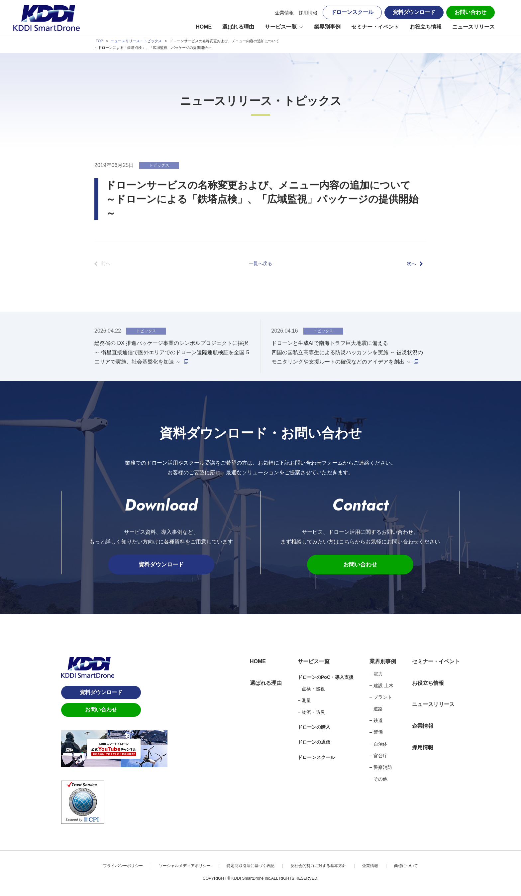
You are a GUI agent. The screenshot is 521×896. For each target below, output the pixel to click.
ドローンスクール (352, 12)
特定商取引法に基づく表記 (250, 866)
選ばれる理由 (238, 27)
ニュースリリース (473, 27)
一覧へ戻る (260, 263)
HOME (204, 27)
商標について (406, 866)
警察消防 (382, 767)
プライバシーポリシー (123, 866)
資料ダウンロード (414, 12)
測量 (306, 700)
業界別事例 (327, 27)
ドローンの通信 (314, 742)
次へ (411, 263)
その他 (380, 779)
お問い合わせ (470, 12)
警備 (378, 732)
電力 (378, 674)
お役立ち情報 (426, 27)
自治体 (380, 744)
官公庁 (380, 756)
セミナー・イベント (375, 27)
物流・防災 (313, 712)
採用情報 (308, 12)
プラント (382, 697)
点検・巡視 (313, 689)
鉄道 (378, 720)
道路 (378, 709)
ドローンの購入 (314, 727)
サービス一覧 (281, 27)
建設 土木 (383, 685)
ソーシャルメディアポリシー (185, 866)
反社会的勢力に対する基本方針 (318, 866)
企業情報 (284, 12)
